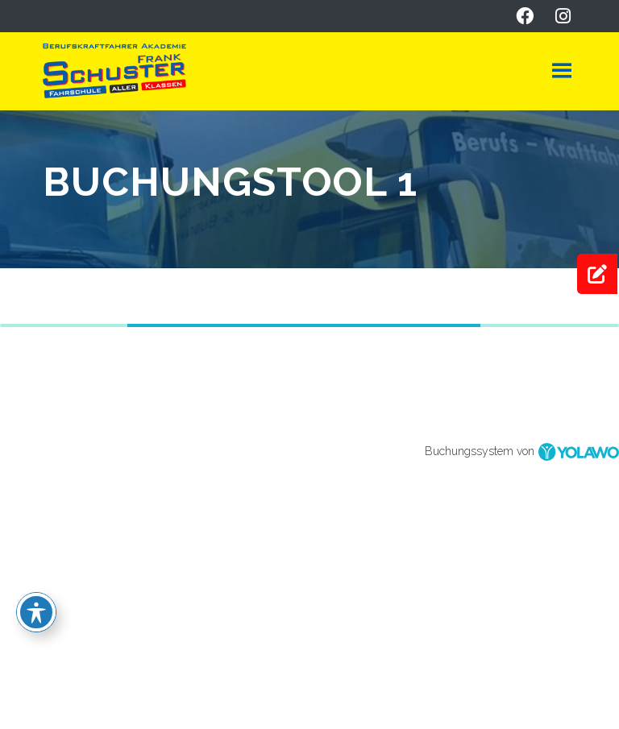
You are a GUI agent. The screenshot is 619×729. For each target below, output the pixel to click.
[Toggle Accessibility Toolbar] (36, 612)
